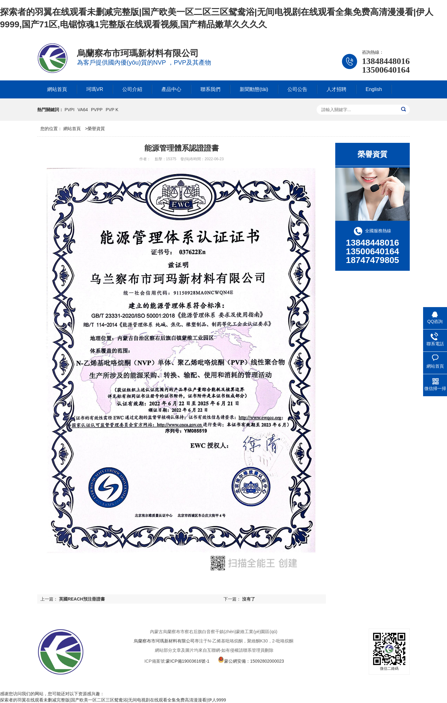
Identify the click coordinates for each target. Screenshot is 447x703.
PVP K (112, 109)
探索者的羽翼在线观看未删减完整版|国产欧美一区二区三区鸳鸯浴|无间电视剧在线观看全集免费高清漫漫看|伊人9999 (113, 699)
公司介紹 (132, 89)
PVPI (69, 109)
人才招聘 (336, 89)
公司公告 (297, 89)
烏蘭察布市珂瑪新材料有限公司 (164, 640)
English (374, 89)
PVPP (96, 109)
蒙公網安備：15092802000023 (251, 661)
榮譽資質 (96, 128)
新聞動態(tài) (254, 89)
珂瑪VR (94, 89)
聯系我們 (210, 89)
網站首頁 (57, 89)
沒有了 (248, 598)
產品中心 (171, 89)
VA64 (83, 109)
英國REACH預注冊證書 (82, 598)
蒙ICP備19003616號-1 (187, 661)
